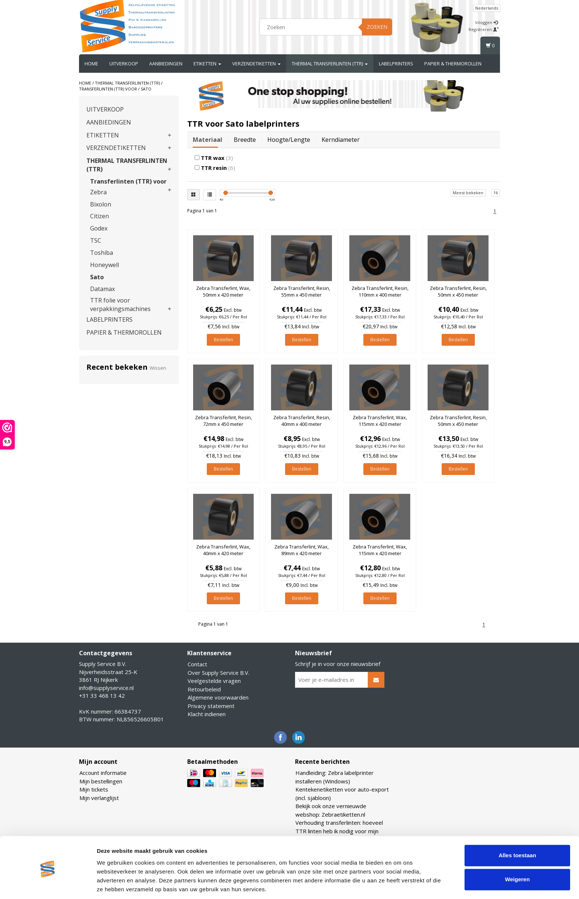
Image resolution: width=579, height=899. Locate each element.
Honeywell (104, 265)
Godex (98, 228)
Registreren (484, 29)
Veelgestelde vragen (214, 680)
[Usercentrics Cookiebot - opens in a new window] (48, 884)
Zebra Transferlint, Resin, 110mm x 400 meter (380, 291)
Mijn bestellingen (100, 781)
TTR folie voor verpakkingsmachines (120, 304)
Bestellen (223, 339)
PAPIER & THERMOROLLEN (453, 63)
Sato (146, 89)
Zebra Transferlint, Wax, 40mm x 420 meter (223, 550)
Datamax (102, 289)
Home (91, 63)
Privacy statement (211, 706)
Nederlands (486, 8)
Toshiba (101, 253)
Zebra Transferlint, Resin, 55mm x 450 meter (301, 291)
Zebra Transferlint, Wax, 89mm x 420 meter (301, 550)
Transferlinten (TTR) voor (108, 89)
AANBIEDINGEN (165, 63)
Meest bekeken (468, 192)
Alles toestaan (517, 830)
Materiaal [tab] (207, 140)
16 (495, 192)
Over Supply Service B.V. (218, 672)
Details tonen (114, 884)
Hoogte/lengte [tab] (288, 140)
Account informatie (103, 772)
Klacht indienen (207, 714)
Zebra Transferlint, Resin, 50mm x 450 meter (458, 291)
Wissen (158, 368)
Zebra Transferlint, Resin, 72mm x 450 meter (223, 420)
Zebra (98, 192)
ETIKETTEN (207, 63)
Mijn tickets (93, 789)
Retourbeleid (204, 689)
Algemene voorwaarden (218, 697)
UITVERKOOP (123, 63)
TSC (95, 240)
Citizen (99, 216)
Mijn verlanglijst (99, 797)
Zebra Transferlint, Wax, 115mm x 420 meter (380, 420)
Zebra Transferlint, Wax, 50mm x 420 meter (223, 291)
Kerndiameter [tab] (341, 140)
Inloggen (486, 22)
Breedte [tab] (245, 140)
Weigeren (517, 854)
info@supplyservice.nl (106, 687)
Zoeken (377, 26)
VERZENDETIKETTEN (256, 63)
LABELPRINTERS (396, 63)
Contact (197, 664)
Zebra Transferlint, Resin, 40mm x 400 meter (301, 420)
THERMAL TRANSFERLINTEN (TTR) (330, 63)
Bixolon (100, 204)
